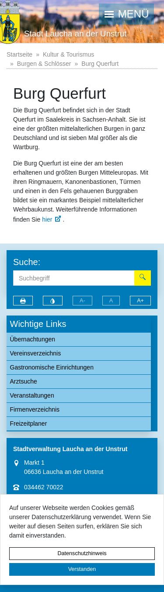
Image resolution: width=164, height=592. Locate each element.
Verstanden (82, 569)
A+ (140, 301)
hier (47, 219)
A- (82, 301)
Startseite (19, 54)
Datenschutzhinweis (81, 553)
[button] (126, 14)
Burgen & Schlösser (44, 63)
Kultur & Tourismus (68, 54)
